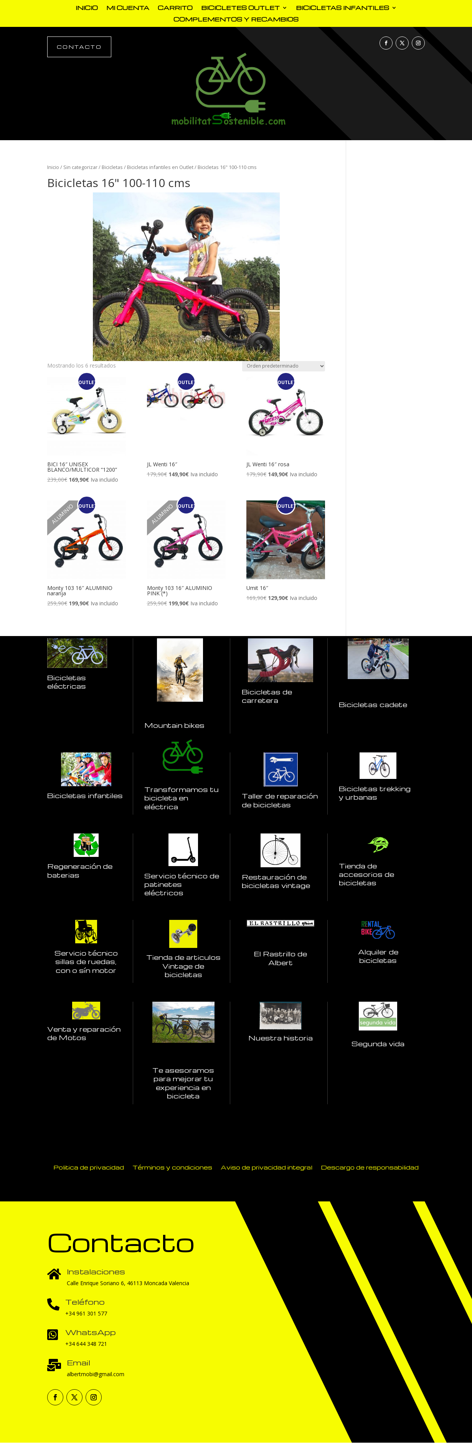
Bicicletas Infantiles (342, 8)
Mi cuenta (127, 8)
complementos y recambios (236, 20)
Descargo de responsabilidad (370, 1166)
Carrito (175, 8)
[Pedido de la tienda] (283, 366)
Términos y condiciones (172, 1166)
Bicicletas (112, 167)
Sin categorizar (80, 167)
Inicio (87, 8)
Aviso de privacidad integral (266, 1166)
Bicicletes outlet (240, 8)
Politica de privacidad (88, 1166)
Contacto (79, 46)
